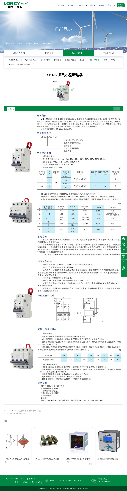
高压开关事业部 (19, 53)
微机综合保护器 (14, 60)
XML (71, 488)
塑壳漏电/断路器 (70, 60)
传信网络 (85, 488)
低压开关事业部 (33, 43)
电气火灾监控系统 (30, 60)
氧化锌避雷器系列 (23, 64)
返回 (115, 109)
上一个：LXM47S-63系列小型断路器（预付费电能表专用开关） (23, 411)
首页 (14, 43)
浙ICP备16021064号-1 (64, 488)
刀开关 (113, 60)
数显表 (105, 60)
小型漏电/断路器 (46, 43)
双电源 (82, 60)
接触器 (11, 64)
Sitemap (75, 488)
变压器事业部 (108, 53)
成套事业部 (48, 53)
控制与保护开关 (44, 60)
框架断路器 (57, 60)
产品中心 (22, 43)
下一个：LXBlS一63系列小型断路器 (14, 414)
